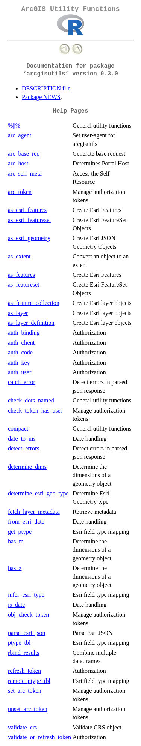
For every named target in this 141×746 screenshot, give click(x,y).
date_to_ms (22, 438)
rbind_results (23, 653)
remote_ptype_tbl (29, 681)
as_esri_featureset (29, 220)
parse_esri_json (26, 633)
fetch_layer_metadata (34, 512)
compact (18, 428)
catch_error (21, 382)
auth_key (19, 362)
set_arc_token (24, 690)
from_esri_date (26, 521)
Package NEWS (41, 97)
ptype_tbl (19, 642)
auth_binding (23, 332)
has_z (14, 568)
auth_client (21, 342)
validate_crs (22, 727)
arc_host (18, 163)
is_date (16, 605)
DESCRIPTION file (46, 88)
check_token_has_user (35, 410)
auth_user (19, 372)
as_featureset (23, 284)
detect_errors (23, 448)
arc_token (20, 192)
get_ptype (20, 531)
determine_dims (27, 467)
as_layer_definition (31, 323)
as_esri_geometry (29, 238)
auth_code (20, 352)
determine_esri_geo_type (38, 493)
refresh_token (24, 671)
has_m (16, 541)
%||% (14, 125)
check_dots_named (31, 400)
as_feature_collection (33, 303)
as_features (21, 275)
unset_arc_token (27, 709)
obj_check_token (28, 614)
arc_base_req (23, 153)
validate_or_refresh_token (39, 737)
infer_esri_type (26, 594)
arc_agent (19, 135)
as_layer (18, 313)
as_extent (19, 256)
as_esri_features (27, 210)
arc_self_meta (25, 173)
